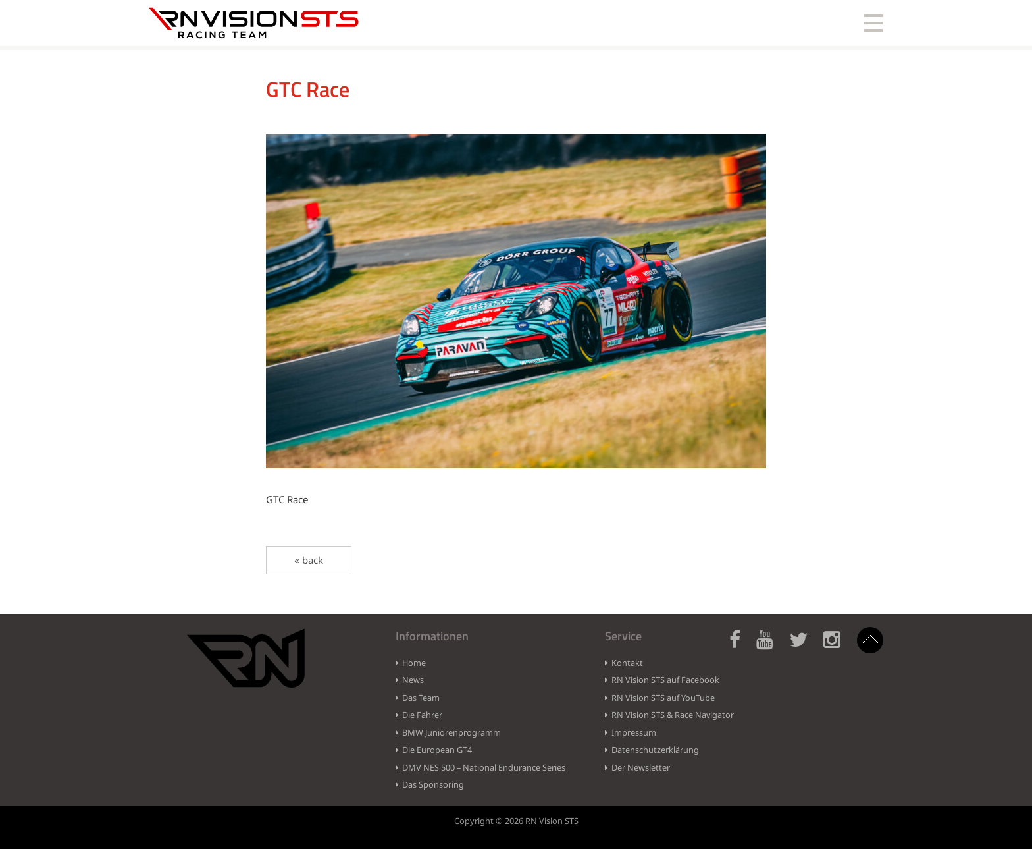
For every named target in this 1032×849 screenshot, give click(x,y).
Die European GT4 (437, 749)
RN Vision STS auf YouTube (663, 697)
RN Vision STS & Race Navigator (672, 715)
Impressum (633, 732)
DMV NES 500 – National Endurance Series (483, 767)
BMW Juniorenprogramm (451, 732)
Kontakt (627, 663)
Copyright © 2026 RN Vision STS (516, 821)
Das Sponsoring (433, 784)
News (413, 680)
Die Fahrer (422, 715)
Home (414, 663)
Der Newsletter (640, 767)
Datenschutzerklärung (655, 749)
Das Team (421, 697)
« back (308, 559)
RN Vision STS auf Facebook (665, 680)
